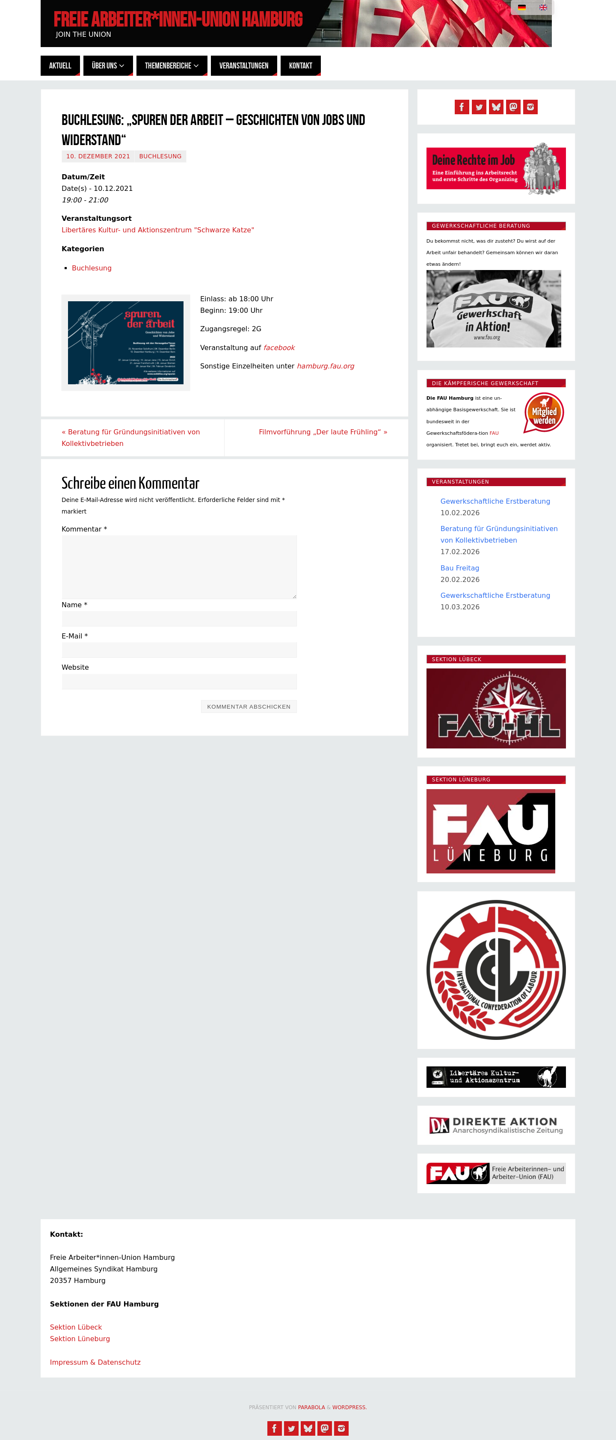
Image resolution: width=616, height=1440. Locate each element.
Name (74, 605)
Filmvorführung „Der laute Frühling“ (323, 432)
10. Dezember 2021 (98, 156)
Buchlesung (160, 156)
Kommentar (84, 529)
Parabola (311, 1407)
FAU (494, 433)
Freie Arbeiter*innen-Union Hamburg (177, 20)
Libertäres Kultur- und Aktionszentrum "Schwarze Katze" (158, 230)
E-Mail (75, 636)
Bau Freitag (460, 568)
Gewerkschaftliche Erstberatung (496, 501)
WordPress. (349, 1407)
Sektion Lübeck (76, 1327)
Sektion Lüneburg (80, 1339)
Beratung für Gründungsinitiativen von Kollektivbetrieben (131, 438)
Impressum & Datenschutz (95, 1362)
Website (75, 667)
